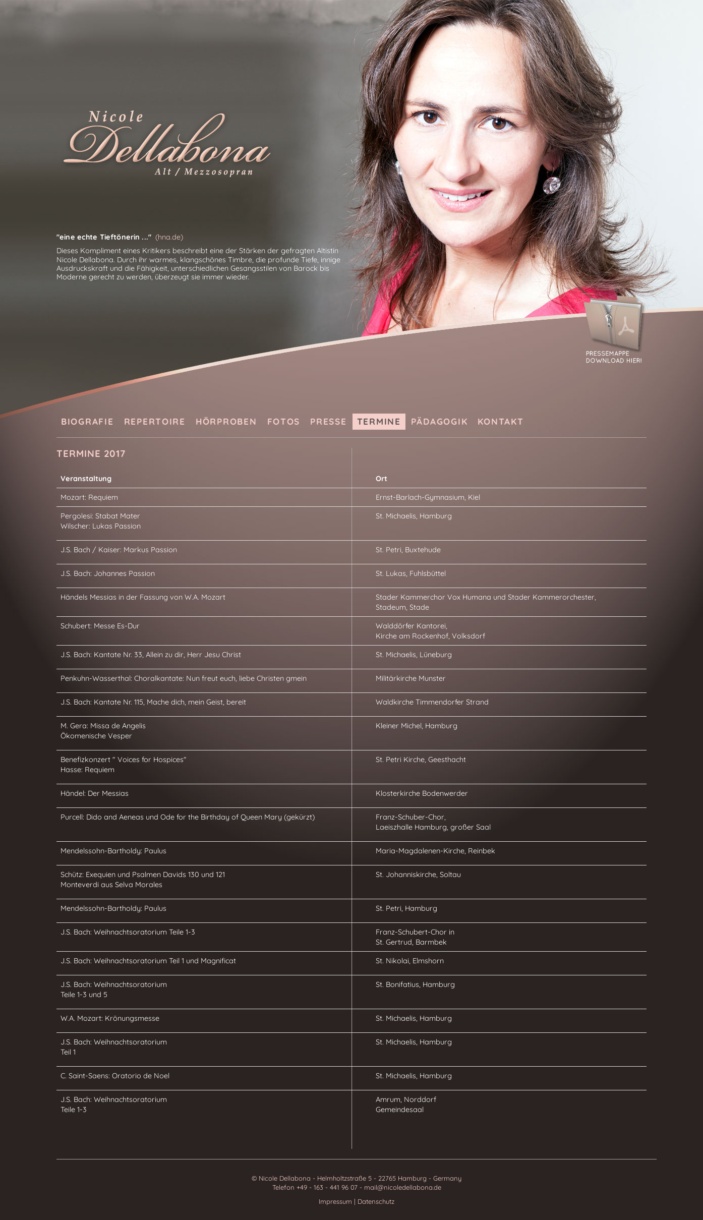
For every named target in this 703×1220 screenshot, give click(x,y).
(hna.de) (169, 237)
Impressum (336, 1201)
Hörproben (226, 421)
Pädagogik (439, 421)
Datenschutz (376, 1201)
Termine (379, 421)
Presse (328, 421)
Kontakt (500, 421)
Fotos (284, 421)
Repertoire (155, 421)
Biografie (87, 421)
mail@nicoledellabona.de (402, 1187)
